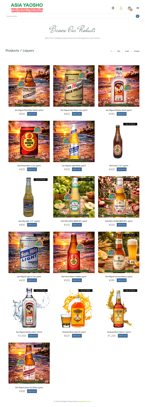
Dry (118, 51)
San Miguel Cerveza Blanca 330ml (118, 277)
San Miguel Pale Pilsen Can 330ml (73, 110)
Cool (127, 51)
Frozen (136, 51)
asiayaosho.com (84, 401)
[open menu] (137, 8)
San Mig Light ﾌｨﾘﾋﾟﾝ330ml (29, 221)
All (111, 51)
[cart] (129, 8)
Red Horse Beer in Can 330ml (29, 166)
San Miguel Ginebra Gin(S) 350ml (119, 110)
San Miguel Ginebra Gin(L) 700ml (29, 332)
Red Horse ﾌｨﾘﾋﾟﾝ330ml (118, 166)
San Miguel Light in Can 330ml (29, 277)
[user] (121, 8)
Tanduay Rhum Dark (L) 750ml (119, 332)
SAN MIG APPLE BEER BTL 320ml (74, 221)
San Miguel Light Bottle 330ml (74, 166)
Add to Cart (32, 114)
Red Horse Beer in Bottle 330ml (73, 277)
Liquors (28, 50)
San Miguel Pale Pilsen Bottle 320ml (29, 110)
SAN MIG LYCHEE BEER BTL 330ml (119, 221)
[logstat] (112, 8)
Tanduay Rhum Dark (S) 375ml (74, 332)
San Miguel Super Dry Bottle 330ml (29, 388)
